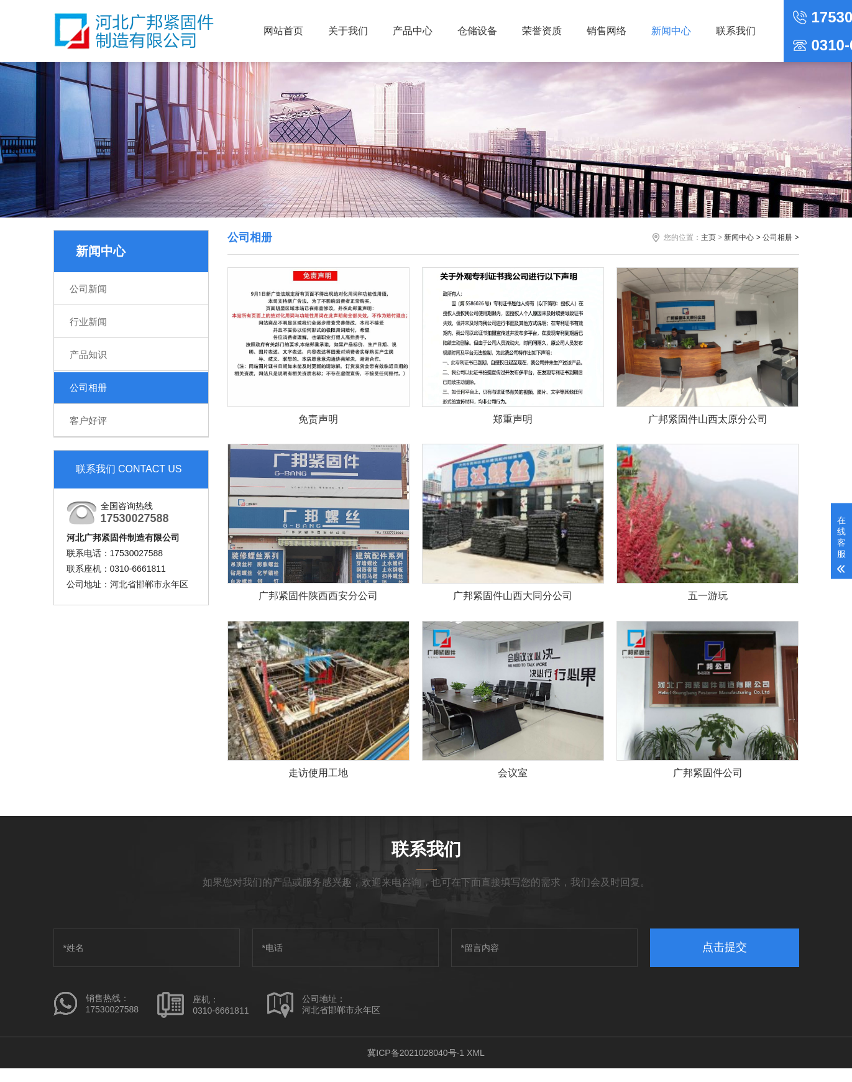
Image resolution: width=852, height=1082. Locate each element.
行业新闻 (88, 321)
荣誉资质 (542, 30)
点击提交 (724, 948)
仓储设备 (477, 30)
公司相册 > (781, 237)
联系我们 (736, 30)
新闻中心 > (742, 237)
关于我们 (348, 30)
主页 (708, 237)
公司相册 (88, 387)
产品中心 (413, 30)
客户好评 (88, 420)
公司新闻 (88, 288)
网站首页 (283, 30)
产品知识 (88, 354)
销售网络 (606, 30)
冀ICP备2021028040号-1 (415, 1054)
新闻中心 (671, 30)
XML (476, 1054)
